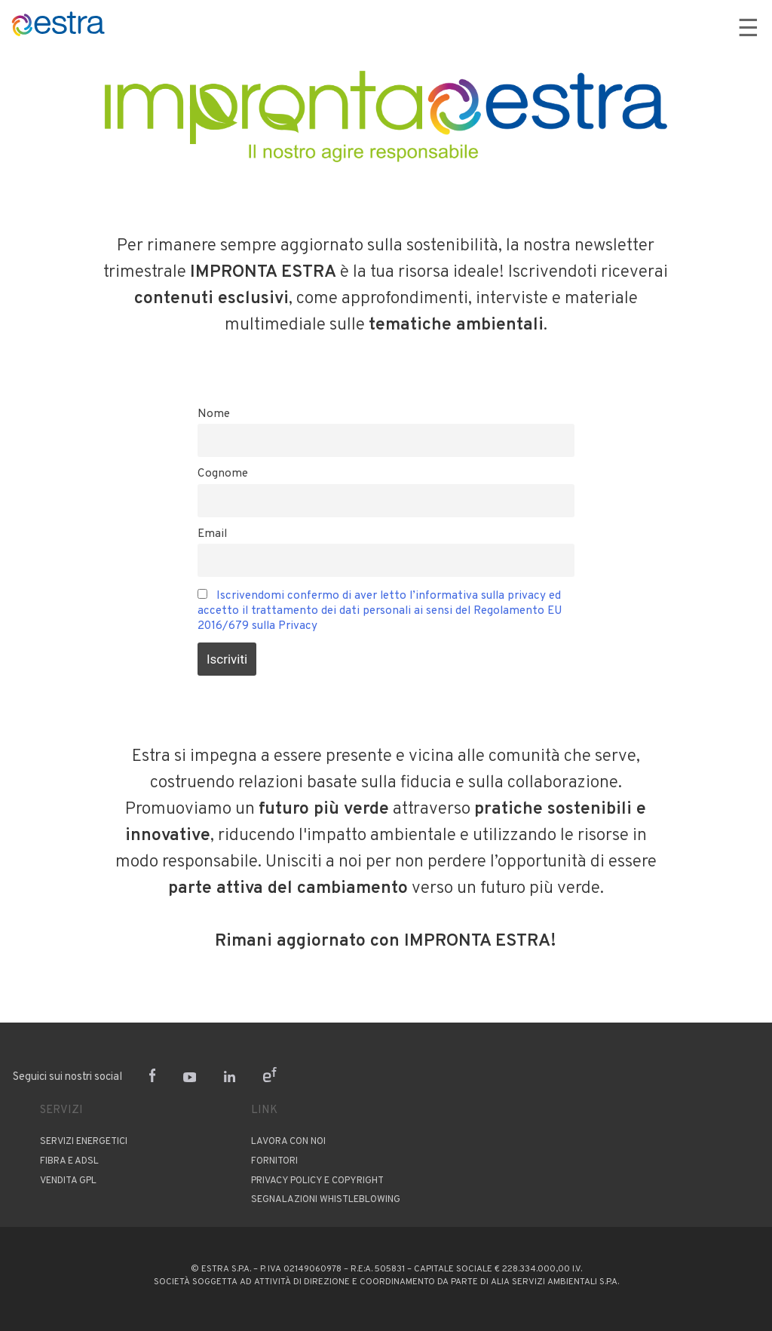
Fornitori (274, 1161)
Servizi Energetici (83, 1142)
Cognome (223, 473)
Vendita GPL (68, 1180)
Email (212, 533)
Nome (214, 414)
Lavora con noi (288, 1142)
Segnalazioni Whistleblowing (325, 1200)
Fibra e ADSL (69, 1161)
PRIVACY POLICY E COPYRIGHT (316, 1180)
